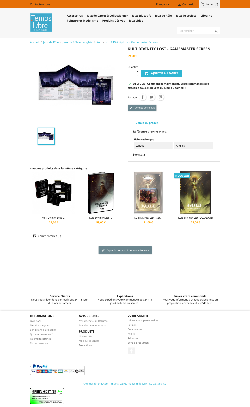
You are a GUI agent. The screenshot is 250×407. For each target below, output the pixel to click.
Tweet (151, 97)
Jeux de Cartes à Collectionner (107, 15)
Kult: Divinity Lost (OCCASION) (195, 217)
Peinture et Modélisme (82, 20)
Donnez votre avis (142, 108)
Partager (142, 97)
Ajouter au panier (161, 73)
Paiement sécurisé (40, 338)
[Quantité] (132, 73)
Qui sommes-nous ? (41, 334)
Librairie (206, 15)
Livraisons (35, 320)
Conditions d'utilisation (43, 329)
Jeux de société (186, 15)
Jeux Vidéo (136, 20)
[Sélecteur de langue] (163, 5)
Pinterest (160, 97)
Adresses (133, 338)
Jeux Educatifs (141, 15)
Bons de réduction (138, 342)
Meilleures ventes (89, 340)
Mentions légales (40, 325)
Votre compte (138, 316)
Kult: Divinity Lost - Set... (148, 217)
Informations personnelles (143, 320)
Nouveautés (86, 336)
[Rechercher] (198, 30)
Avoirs (131, 333)
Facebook (131, 351)
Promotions (85, 345)
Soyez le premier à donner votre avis (125, 250)
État (136, 155)
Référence (140, 131)
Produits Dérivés (113, 20)
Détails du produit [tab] (147, 122)
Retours (132, 324)
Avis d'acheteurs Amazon (93, 325)
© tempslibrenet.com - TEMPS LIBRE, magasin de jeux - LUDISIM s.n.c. (125, 383)
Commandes (135, 329)
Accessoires (75, 15)
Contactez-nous (40, 4)
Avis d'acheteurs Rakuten (93, 320)
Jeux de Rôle (163, 15)
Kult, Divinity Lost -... (53, 217)
